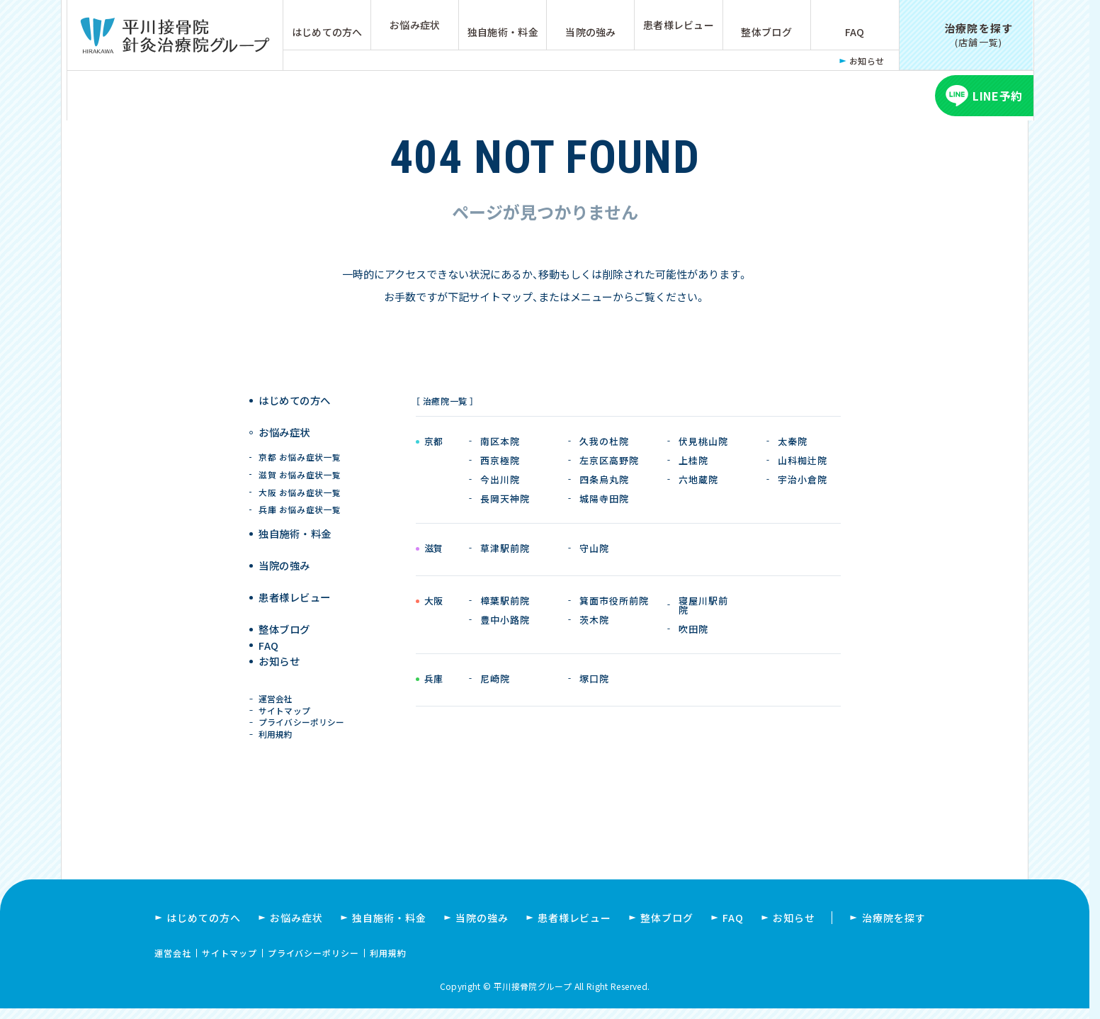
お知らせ (867, 61)
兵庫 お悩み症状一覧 (300, 498)
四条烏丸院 (604, 479)
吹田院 (693, 629)
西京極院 (500, 460)
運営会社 (278, 690)
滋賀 (433, 549)
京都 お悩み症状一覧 (300, 445)
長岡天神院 (505, 498)
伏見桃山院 (703, 441)
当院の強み (590, 32)
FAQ (855, 32)
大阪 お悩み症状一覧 (300, 481)
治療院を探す (894, 928)
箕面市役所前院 (614, 600)
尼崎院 (495, 678)
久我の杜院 (604, 441)
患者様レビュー (678, 25)
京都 (433, 442)
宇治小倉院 (802, 479)
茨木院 (594, 619)
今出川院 (500, 479)
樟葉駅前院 (505, 600)
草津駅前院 (505, 548)
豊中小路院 (505, 619)
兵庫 (433, 679)
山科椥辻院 (802, 460)
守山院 (594, 548)
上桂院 (693, 460)
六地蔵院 (698, 479)
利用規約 (278, 740)
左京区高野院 (609, 460)
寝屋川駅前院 (703, 605)
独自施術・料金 (502, 32)
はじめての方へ (327, 32)
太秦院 (792, 441)
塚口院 (594, 678)
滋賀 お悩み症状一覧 (300, 463)
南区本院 (500, 441)
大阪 (433, 601)
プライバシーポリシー (303, 723)
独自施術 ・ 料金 (296, 522)
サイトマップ (286, 706)
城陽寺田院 (604, 498)
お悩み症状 (415, 25)
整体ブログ (766, 32)
